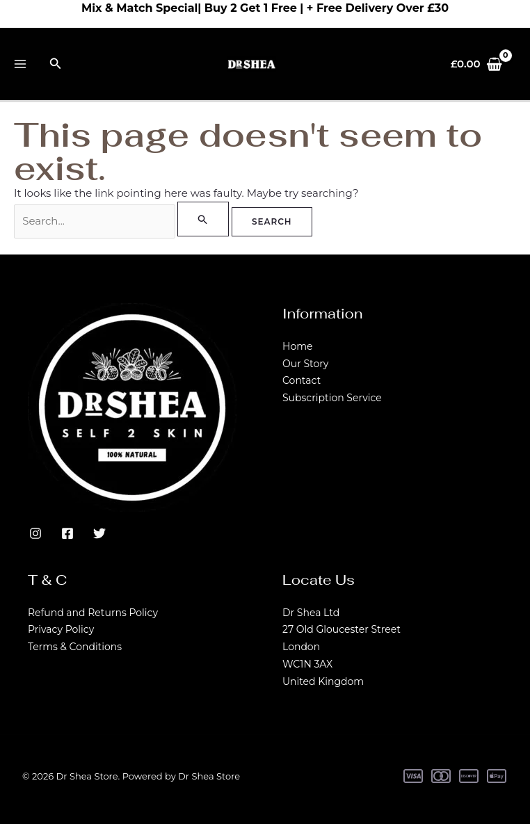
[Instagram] (35, 533)
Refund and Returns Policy (93, 612)
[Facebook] (67, 533)
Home (297, 346)
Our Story (305, 363)
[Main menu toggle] (20, 64)
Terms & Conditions (75, 646)
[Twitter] (99, 533)
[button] (55, 64)
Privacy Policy (61, 629)
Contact (301, 380)
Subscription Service (332, 397)
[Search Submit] (203, 219)
